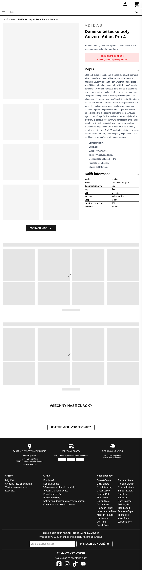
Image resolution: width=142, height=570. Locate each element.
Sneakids (122, 497)
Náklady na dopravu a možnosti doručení (64, 501)
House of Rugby (105, 508)
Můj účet (9, 480)
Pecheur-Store (125, 480)
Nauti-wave (102, 518)
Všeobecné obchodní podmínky (59, 487)
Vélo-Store (123, 518)
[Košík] (137, 4)
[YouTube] (83, 564)
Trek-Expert (124, 508)
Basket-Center (104, 480)
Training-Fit (123, 504)
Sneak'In (122, 494)
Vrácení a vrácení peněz (55, 490)
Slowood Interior (126, 487)
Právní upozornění (52, 494)
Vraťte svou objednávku (112, 458)
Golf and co (103, 504)
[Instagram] (67, 564)
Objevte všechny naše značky (71, 427)
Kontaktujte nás (29, 456)
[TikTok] (75, 564)
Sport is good (124, 501)
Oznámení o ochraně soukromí (59, 504)
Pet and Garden (126, 484)
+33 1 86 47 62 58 (30, 465)
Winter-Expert (125, 522)
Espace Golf (103, 494)
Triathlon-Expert (126, 511)
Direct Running (104, 487)
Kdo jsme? (48, 480)
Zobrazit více (40, 228)
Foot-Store (102, 497)
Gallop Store (103, 501)
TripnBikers (123, 515)
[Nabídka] (3, 12)
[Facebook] (59, 564)
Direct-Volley (103, 490)
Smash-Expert (125, 490)
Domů (5, 19)
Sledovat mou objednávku (18, 484)
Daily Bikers (103, 484)
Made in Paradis (105, 515)
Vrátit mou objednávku (16, 487)
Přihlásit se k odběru (94, 544)
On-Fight (101, 522)
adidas (112, 25)
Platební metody (51, 497)
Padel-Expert (103, 525)
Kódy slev (10, 490)
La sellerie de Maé (106, 511)
